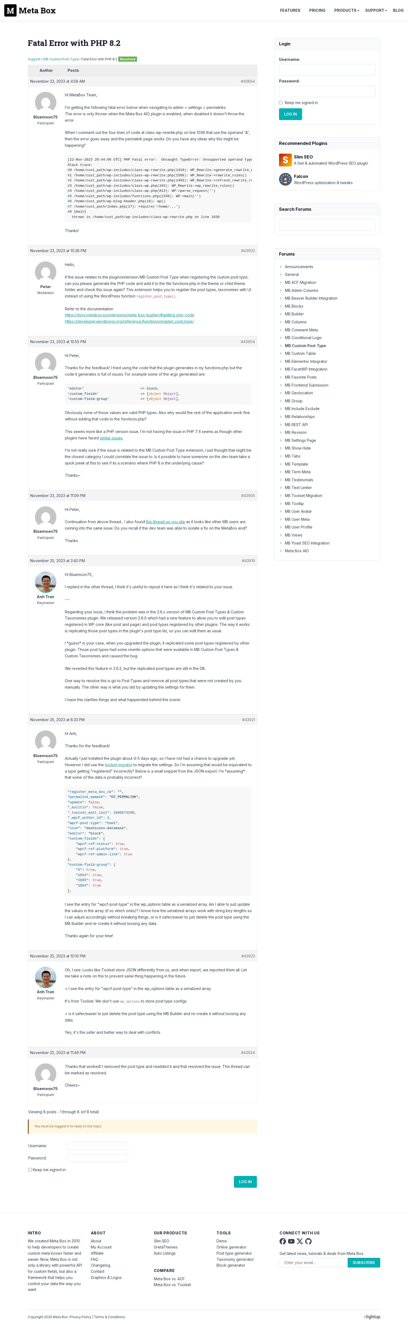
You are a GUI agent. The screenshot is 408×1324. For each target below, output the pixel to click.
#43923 (248, 956)
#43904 (248, 341)
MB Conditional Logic (300, 337)
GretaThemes (166, 1247)
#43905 (248, 495)
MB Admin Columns (298, 290)
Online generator (231, 1247)
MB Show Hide (295, 448)
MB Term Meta (295, 472)
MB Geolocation (296, 393)
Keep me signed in (49, 1169)
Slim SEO (161, 1241)
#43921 (248, 719)
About (96, 1241)
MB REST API (293, 424)
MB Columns (293, 322)
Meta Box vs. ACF (169, 1279)
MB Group (291, 401)
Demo (222, 1241)
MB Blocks (291, 306)
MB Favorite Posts (298, 377)
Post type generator (234, 1253)
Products (345, 10)
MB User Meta (294, 519)
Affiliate (97, 1253)
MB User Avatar (295, 511)
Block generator (231, 1265)
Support (374, 10)
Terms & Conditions (109, 1317)
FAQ (94, 1259)
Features (290, 10)
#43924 (248, 1052)
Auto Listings (165, 1253)
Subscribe (364, 1262)
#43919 (248, 560)
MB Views (290, 535)
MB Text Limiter (295, 487)
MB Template (293, 464)
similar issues (111, 438)
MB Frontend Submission (303, 385)
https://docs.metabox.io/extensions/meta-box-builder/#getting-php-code (129, 315)
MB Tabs (289, 456)
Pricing (317, 10)
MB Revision (293, 432)
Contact (97, 1271)
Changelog (100, 1265)
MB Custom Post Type (61, 59)
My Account (101, 1247)
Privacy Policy (80, 1317)
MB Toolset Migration (300, 495)
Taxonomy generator (235, 1259)
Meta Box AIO (294, 550)
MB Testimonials (296, 480)
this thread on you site (165, 521)
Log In (245, 1181)
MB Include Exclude (299, 408)
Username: (37, 1145)
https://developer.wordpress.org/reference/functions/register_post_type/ (129, 321)
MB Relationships (297, 416)
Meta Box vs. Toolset (172, 1284)
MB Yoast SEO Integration (304, 543)
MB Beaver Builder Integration (308, 298)
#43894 (248, 81)
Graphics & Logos (106, 1277)
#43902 (248, 250)
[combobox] (327, 225)
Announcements (296, 266)
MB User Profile (295, 527)
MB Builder (291, 314)
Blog (398, 10)
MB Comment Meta (298, 330)
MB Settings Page (297, 440)
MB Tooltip (291, 503)
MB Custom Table (297, 353)
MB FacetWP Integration (303, 369)
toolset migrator (118, 764)
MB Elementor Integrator (303, 361)
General (289, 274)
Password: (37, 1158)
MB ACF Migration (297, 282)
